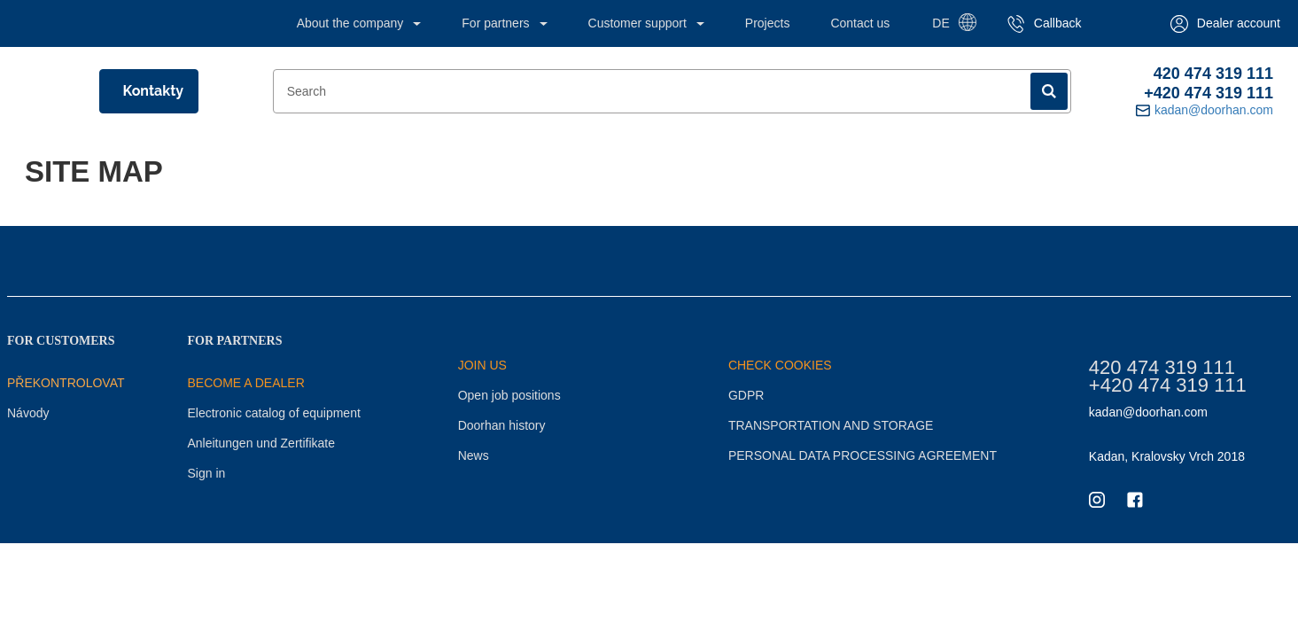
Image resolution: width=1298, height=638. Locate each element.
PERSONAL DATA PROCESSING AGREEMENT (862, 455)
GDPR (746, 395)
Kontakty (153, 90)
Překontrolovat (66, 383)
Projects (767, 23)
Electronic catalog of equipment (273, 413)
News (473, 455)
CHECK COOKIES (780, 365)
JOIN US (482, 365)
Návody (28, 413)
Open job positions (509, 395)
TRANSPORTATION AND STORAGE (831, 425)
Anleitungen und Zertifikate (261, 443)
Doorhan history (502, 425)
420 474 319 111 (1213, 73)
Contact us (860, 23)
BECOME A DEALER (245, 383)
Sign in (206, 473)
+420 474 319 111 (1208, 93)
